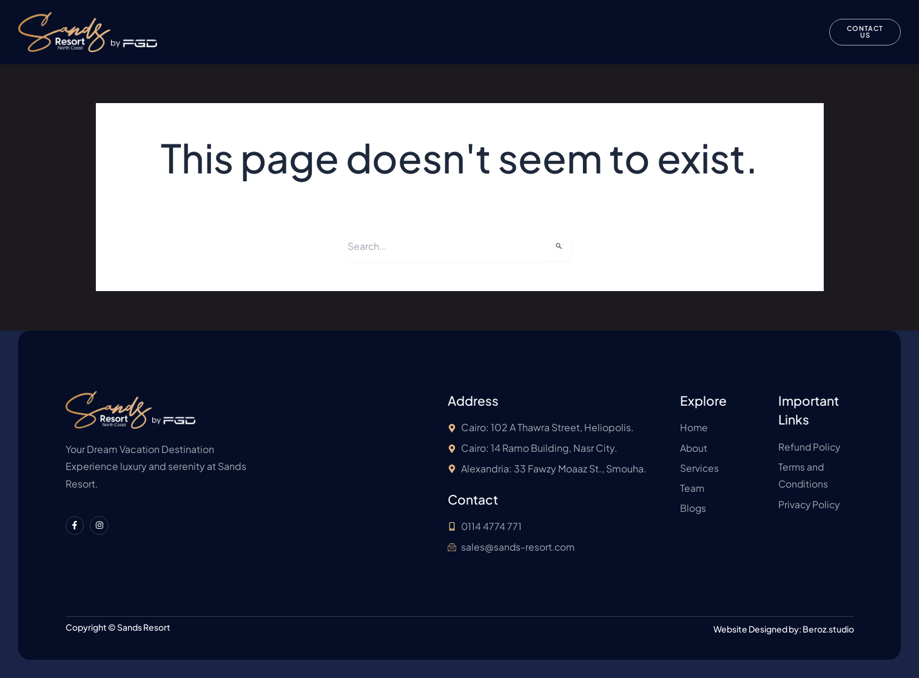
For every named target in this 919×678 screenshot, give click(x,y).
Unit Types (391, 21)
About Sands (314, 21)
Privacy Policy (261, 43)
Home (246, 21)
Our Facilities (468, 21)
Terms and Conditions (727, 21)
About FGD (546, 21)
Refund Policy (625, 21)
